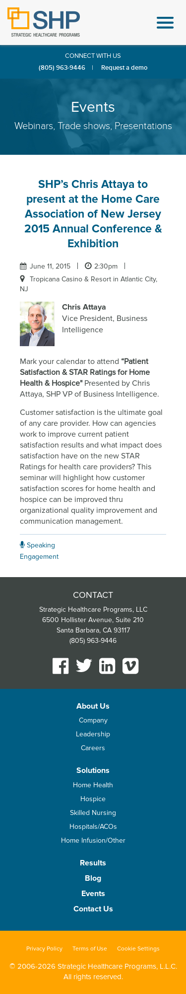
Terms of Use (89, 948)
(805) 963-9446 (62, 68)
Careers (93, 748)
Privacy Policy (44, 948)
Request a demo (124, 68)
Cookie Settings (138, 948)
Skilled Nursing (93, 813)
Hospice (93, 799)
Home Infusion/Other (93, 840)
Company (93, 720)
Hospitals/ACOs (93, 826)
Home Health (93, 785)
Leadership (93, 734)
